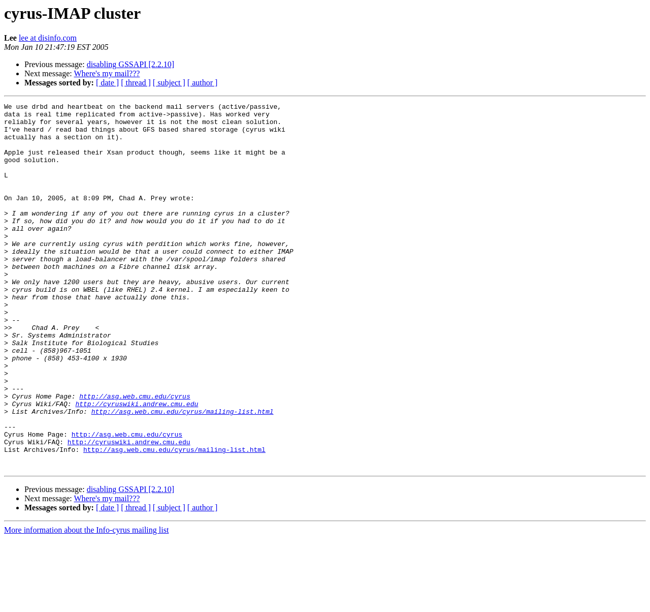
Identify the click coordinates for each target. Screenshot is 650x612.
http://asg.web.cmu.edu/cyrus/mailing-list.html (182, 473)
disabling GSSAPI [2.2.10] (130, 64)
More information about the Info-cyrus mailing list (86, 603)
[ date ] (107, 82)
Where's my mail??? (107, 73)
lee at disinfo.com (48, 38)
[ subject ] (169, 82)
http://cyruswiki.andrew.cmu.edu (136, 464)
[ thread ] (136, 82)
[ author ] (202, 82)
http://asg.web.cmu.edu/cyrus (134, 455)
